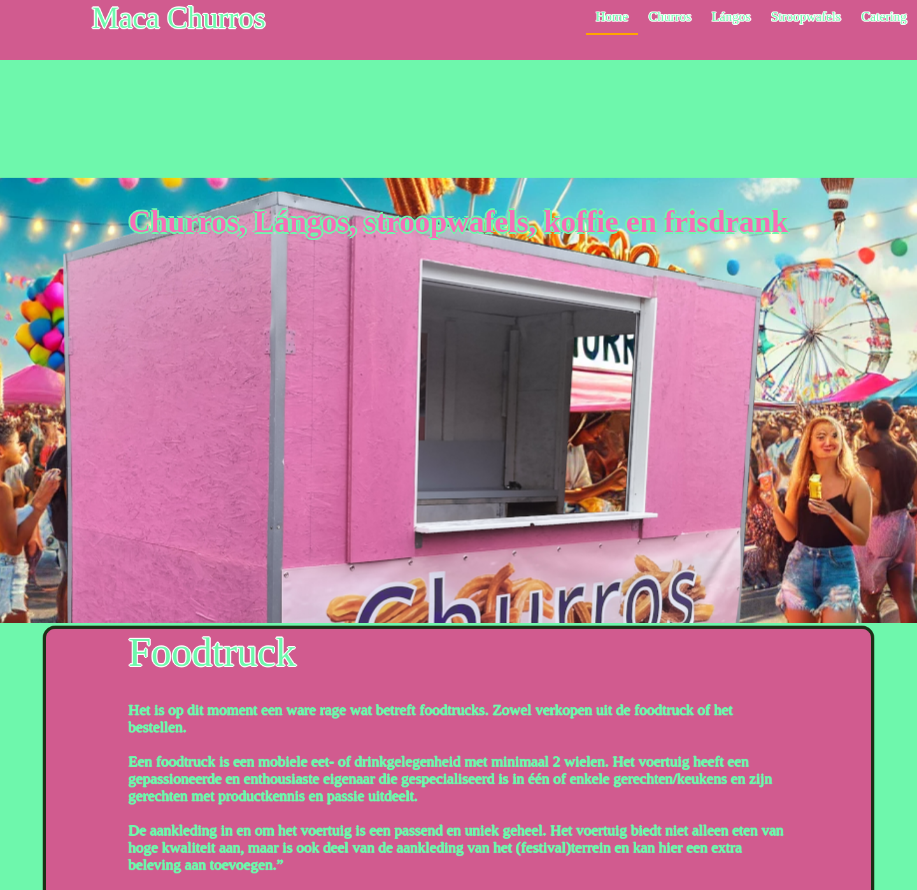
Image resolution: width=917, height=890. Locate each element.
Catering (884, 16)
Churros (669, 16)
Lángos (730, 16)
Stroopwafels (806, 16)
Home (612, 16)
